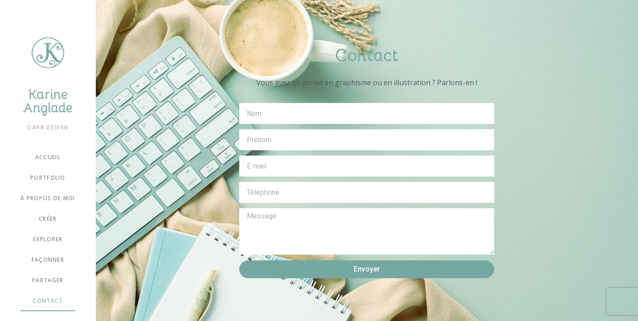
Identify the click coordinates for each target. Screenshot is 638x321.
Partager (47, 280)
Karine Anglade (48, 101)
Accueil (48, 157)
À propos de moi (47, 198)
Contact (48, 301)
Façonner (48, 259)
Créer (48, 218)
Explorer (47, 239)
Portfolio (47, 177)
